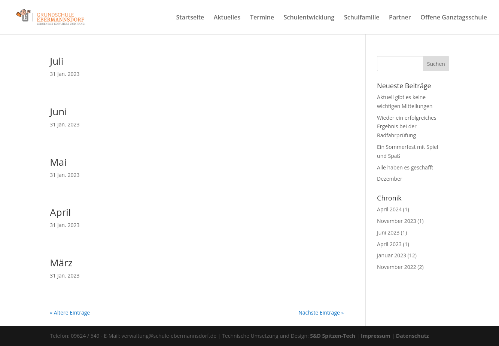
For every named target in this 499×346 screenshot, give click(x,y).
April (60, 212)
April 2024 (389, 209)
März (61, 262)
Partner (400, 18)
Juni (58, 111)
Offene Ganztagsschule (453, 18)
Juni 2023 (388, 232)
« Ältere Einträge (70, 312)
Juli (56, 61)
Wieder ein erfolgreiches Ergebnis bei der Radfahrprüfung (406, 126)
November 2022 (396, 266)
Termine (262, 18)
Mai (58, 162)
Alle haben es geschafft (405, 167)
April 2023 (389, 244)
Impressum (375, 335)
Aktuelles (227, 18)
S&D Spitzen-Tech (332, 335)
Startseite (190, 18)
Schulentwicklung (309, 18)
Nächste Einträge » (321, 312)
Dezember (389, 178)
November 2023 (396, 220)
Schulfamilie (361, 18)
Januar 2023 (391, 255)
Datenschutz (412, 335)
